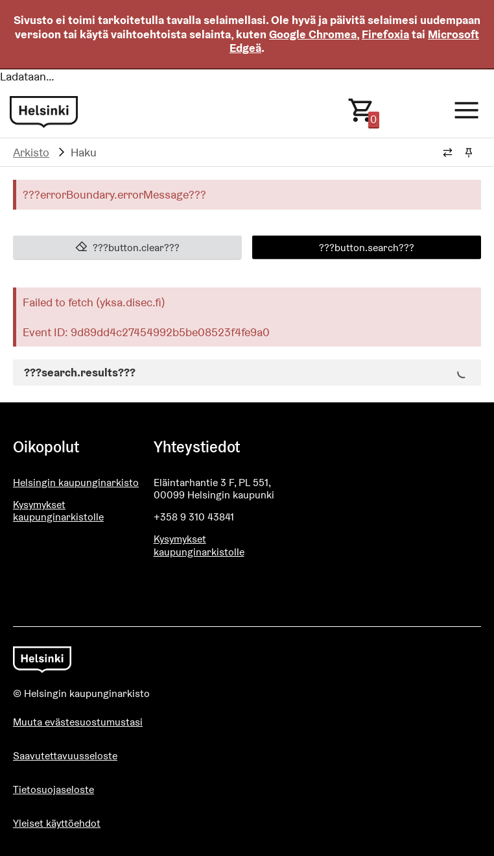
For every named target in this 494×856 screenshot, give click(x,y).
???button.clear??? (127, 247)
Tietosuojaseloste (53, 789)
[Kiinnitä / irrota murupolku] (468, 153)
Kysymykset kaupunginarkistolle (58, 511)
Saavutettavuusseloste (65, 756)
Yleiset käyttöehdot (56, 823)
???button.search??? (366, 247)
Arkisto (31, 152)
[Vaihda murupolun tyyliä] (447, 153)
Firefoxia (385, 34)
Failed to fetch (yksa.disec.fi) (94, 302)
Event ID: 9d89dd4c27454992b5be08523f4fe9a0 (146, 331)
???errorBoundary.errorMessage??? (114, 194)
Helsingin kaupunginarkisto (76, 482)
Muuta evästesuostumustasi (78, 722)
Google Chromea (313, 34)
